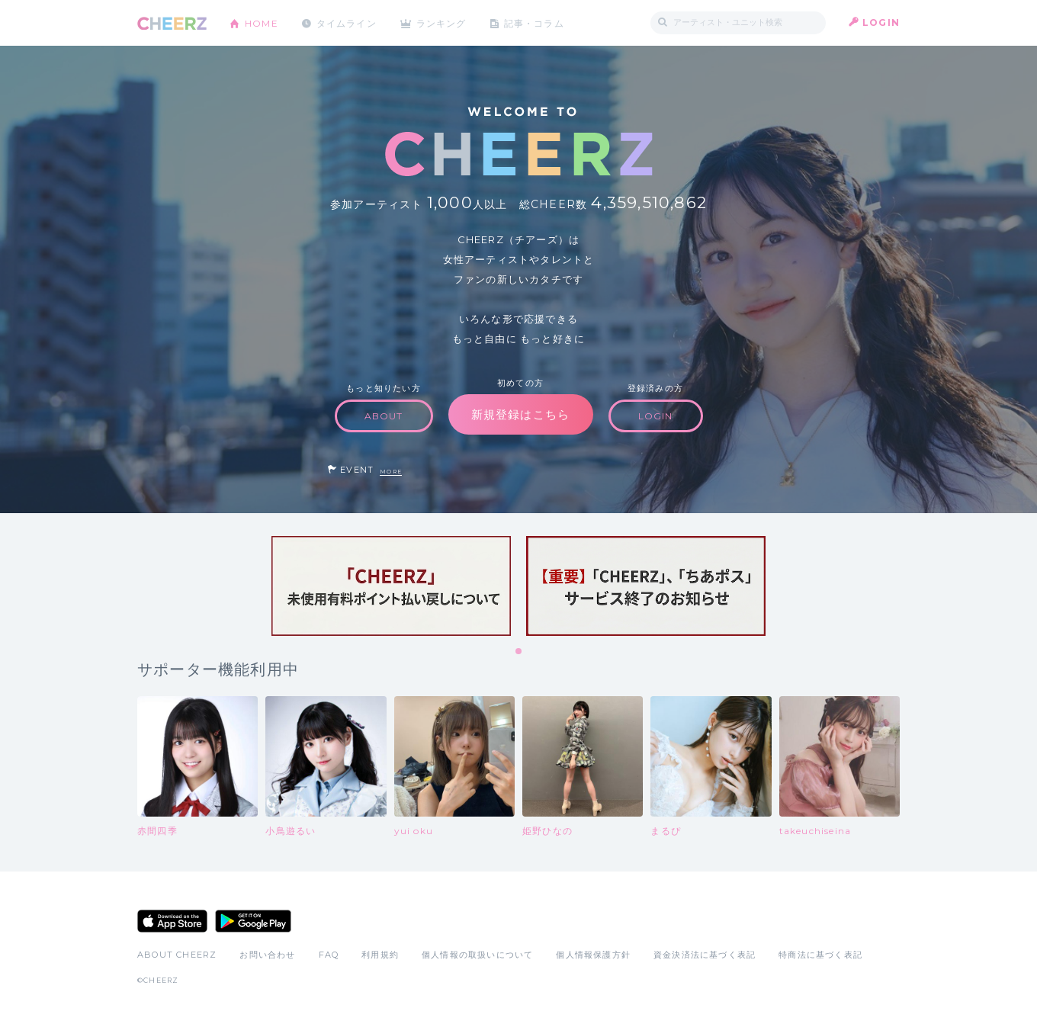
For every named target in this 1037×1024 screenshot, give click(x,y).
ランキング (443, 22)
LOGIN (881, 22)
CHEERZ (172, 23)
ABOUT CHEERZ (177, 954)
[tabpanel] (391, 586)
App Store (172, 921)
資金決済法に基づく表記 (704, 954)
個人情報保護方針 (593, 954)
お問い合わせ (267, 954)
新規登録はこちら (520, 414)
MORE (391, 471)
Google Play (253, 921)
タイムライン (346, 22)
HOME (261, 22)
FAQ (329, 954)
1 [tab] (519, 652)
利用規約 (380, 954)
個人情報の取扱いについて (477, 954)
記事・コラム (536, 22)
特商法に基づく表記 (820, 954)
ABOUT (383, 416)
